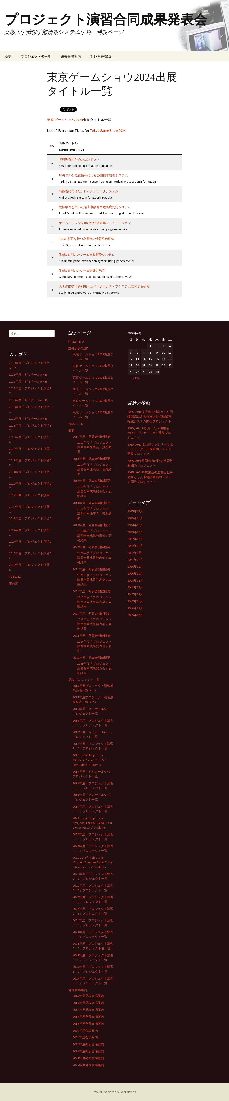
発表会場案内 (71, 56)
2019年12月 (135, 580)
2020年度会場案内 (85, 1030)
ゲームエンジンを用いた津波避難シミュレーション (95, 223)
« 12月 (137, 378)
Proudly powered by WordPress (114, 1092)
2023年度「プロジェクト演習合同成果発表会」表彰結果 (94, 624)
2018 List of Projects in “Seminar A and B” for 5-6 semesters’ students (89, 760)
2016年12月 (135, 608)
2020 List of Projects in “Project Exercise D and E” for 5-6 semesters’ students (92, 822)
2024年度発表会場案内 (88, 1058)
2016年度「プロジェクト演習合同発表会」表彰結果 (94, 469)
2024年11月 (135, 525)
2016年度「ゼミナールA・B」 (29, 375)
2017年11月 (135, 601)
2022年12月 (135, 539)
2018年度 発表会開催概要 (91, 503)
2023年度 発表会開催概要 (91, 613)
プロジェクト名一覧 (36, 56)
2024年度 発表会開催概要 (91, 636)
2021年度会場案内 (85, 1037)
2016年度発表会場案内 (88, 1003)
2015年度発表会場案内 (88, 996)
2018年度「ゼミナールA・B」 (29, 400)
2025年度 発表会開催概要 (91, 658)
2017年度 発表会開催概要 (91, 481)
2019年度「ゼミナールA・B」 (29, 419)
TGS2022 (15, 576)
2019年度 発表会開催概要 (91, 525)
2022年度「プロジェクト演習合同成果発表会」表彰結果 (94, 602)
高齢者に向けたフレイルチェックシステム (88, 191)
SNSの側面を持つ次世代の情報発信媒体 (86, 239)
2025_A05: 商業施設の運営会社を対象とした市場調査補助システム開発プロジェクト (150, 477)
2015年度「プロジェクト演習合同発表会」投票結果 (94, 447)
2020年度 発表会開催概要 (91, 547)
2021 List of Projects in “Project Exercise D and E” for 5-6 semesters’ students (92, 862)
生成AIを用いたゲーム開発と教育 (82, 270)
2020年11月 (135, 573)
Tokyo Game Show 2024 (108, 130)
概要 (7, 56)
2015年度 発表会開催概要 (91, 437)
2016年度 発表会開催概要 (91, 459)
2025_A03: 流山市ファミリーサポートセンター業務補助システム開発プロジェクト (150, 449)
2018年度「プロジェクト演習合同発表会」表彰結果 (94, 513)
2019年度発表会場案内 (88, 1023)
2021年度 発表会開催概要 (91, 569)
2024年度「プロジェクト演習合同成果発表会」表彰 (94, 646)
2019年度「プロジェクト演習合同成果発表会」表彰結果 (94, 535)
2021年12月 (135, 560)
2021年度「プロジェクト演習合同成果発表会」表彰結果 (94, 579)
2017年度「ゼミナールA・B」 (29, 381)
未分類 (13, 583)
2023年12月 (135, 532)
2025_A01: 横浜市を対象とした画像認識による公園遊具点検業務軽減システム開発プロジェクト (150, 416)
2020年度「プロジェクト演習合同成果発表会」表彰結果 (94, 557)
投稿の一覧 (76, 424)
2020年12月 (135, 567)
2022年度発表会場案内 (88, 1044)
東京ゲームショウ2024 (65, 119)
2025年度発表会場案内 (88, 1065)
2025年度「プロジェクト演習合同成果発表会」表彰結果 (94, 668)
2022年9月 (134, 553)
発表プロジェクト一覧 (84, 680)
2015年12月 (135, 615)
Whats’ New (76, 341)
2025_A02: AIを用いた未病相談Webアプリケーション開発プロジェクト (149, 433)
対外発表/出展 (101, 56)
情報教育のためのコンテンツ (79, 159)
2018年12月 (135, 587)
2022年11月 (135, 546)
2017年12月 (135, 594)
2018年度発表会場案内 (88, 1017)
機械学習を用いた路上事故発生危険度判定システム (95, 207)
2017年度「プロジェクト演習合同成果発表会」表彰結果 (94, 491)
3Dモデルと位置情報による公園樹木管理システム (93, 175)
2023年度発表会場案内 (88, 1051)
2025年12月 (135, 511)
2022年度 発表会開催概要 (91, 591)
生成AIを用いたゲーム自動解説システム (86, 255)
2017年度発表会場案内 (88, 1010)
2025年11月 (135, 518)
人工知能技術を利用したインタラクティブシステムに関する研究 (104, 286)
